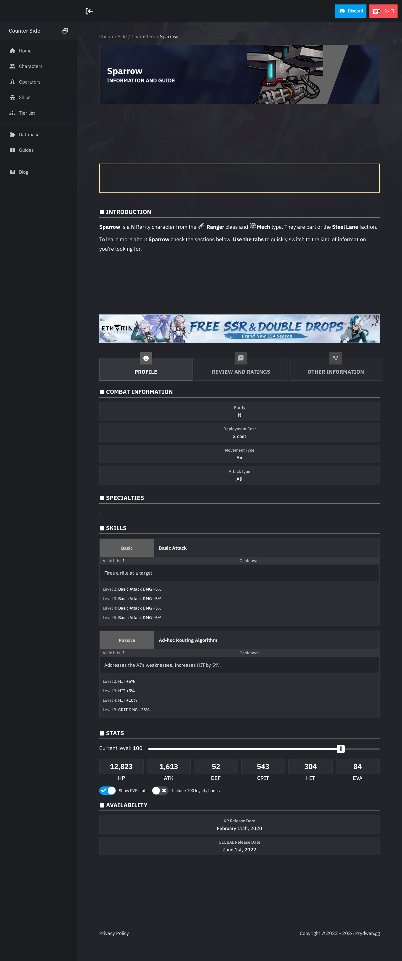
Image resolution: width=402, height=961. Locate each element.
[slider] (341, 749)
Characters (143, 36)
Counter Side (113, 36)
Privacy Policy (114, 933)
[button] (350, 11)
